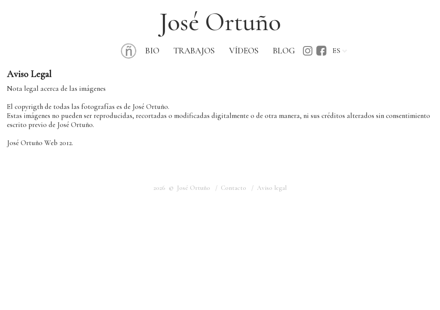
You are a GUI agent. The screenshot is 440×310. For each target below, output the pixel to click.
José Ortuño (220, 21)
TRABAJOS (194, 51)
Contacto (233, 188)
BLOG (284, 51)
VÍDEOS (244, 51)
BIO (152, 51)
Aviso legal (272, 188)
